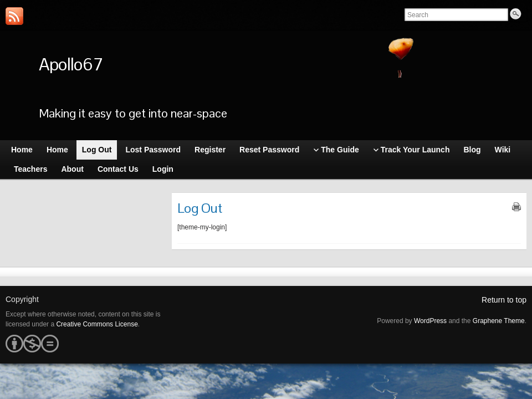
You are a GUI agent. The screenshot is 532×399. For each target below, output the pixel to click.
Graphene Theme (499, 321)
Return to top (504, 299)
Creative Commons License (96, 324)
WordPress (430, 321)
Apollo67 (71, 64)
